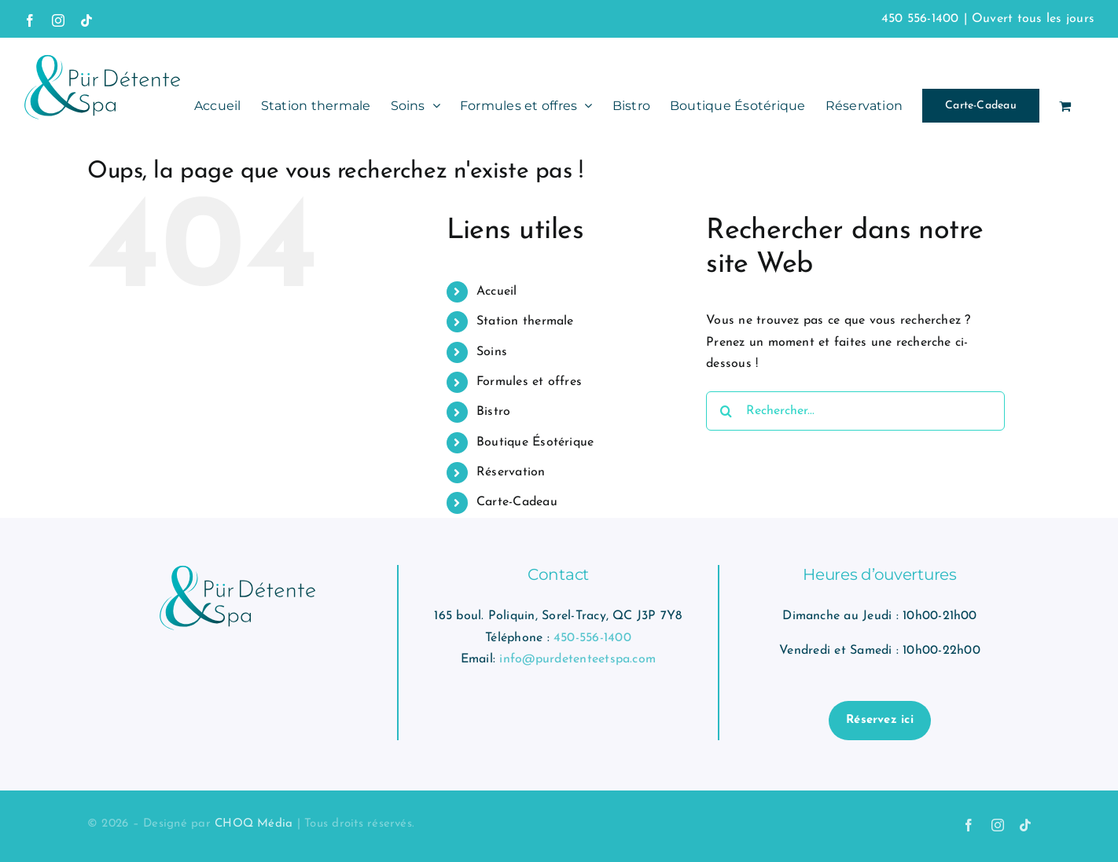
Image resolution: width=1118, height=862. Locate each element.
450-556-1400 (592, 638)
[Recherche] (725, 411)
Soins (491, 352)
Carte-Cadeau (516, 502)
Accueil (496, 291)
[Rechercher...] (855, 411)
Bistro (493, 411)
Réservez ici (880, 720)
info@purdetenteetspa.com (577, 659)
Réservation (511, 472)
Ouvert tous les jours (1033, 19)
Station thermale (525, 321)
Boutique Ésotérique (535, 442)
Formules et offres (529, 382)
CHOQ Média (253, 824)
